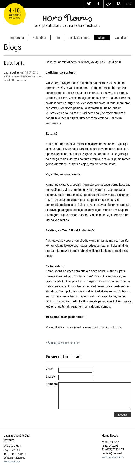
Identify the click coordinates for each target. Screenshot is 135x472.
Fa (98, 4)
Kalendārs (39, 37)
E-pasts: (51, 376)
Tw (89, 4)
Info (57, 37)
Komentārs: (52, 384)
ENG (128, 4)
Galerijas (120, 37)
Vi (118, 4)
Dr (108, 4)
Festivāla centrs (78, 37)
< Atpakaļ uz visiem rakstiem (63, 342)
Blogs (101, 37)
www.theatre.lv (12, 461)
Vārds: (50, 369)
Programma (16, 37)
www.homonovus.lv (113, 457)
